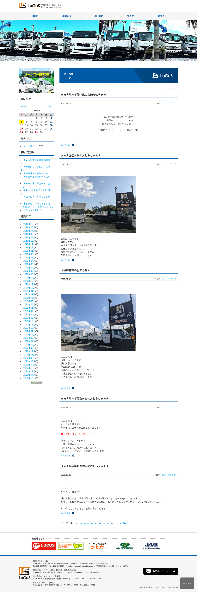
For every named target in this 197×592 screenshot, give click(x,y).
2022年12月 (29, 351)
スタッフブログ (31, 146)
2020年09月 (29, 277)
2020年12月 (29, 288)
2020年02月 (29, 254)
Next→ (50, 107)
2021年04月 (29, 301)
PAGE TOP (187, 583)
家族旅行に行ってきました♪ (37, 203)
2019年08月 (29, 234)
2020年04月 (29, 261)
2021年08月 (29, 314)
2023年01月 (29, 354)
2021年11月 (29, 324)
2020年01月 (29, 251)
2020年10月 (29, 281)
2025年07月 (29, 375)
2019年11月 (29, 244)
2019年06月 (29, 227)
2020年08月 (29, 274)
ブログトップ (172, 89)
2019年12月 (29, 247)
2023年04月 (29, 365)
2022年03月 (29, 338)
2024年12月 (29, 371)
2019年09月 (29, 237)
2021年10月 (29, 321)
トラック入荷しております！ (37, 210)
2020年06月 (29, 267)
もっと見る (66, 145)
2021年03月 (29, 298)
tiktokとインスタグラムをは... (38, 207)
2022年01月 (29, 331)
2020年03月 (29, 257)
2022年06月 (29, 344)
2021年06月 (29, 308)
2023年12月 (29, 368)
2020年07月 (29, 271)
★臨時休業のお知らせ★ (35, 173)
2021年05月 (29, 304)
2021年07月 (29, 311)
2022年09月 (29, 348)
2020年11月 (29, 284)
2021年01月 (29, 291)
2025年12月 (29, 378)
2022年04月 (29, 341)
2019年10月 (29, 241)
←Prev (22, 107)
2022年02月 (29, 334)
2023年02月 (29, 358)
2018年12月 (29, 224)
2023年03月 (29, 361)
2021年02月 (29, 294)
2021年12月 (29, 328)
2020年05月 (29, 264)
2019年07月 (29, 231)
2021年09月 (29, 318)
